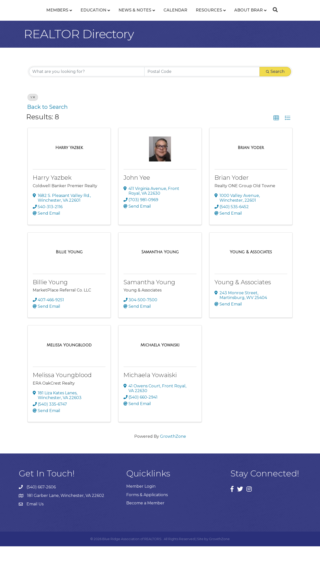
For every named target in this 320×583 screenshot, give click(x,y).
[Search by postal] (202, 108)
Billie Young (50, 318)
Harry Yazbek (52, 214)
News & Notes (106, 28)
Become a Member (145, 539)
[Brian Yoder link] (251, 184)
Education (65, 28)
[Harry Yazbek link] (69, 184)
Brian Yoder (231, 214)
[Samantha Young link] (159, 288)
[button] (276, 155)
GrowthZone (173, 473)
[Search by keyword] (86, 108)
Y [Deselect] (32, 134)
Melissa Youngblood (62, 411)
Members (29, 28)
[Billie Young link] (69, 288)
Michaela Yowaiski (150, 411)
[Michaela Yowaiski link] (159, 381)
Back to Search (47, 143)
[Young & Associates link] (251, 288)
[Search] (302, 28)
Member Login (141, 523)
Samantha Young (149, 318)
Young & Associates (242, 318)
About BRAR (277, 28)
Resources (237, 28)
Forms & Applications (147, 531)
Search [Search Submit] (275, 108)
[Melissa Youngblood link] (69, 381)
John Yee (137, 214)
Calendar (204, 28)
